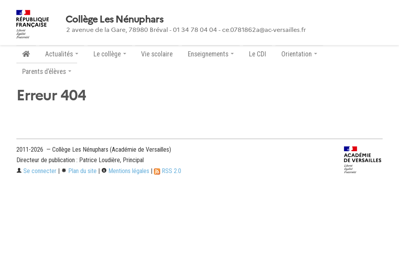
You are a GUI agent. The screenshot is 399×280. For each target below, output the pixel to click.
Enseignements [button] (211, 54)
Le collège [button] (110, 54)
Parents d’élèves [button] (46, 71)
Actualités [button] (61, 54)
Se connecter (36, 171)
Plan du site (79, 171)
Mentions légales (125, 171)
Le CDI (257, 54)
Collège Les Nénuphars (114, 19)
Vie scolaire (157, 54)
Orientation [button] (299, 54)
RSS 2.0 (167, 171)
